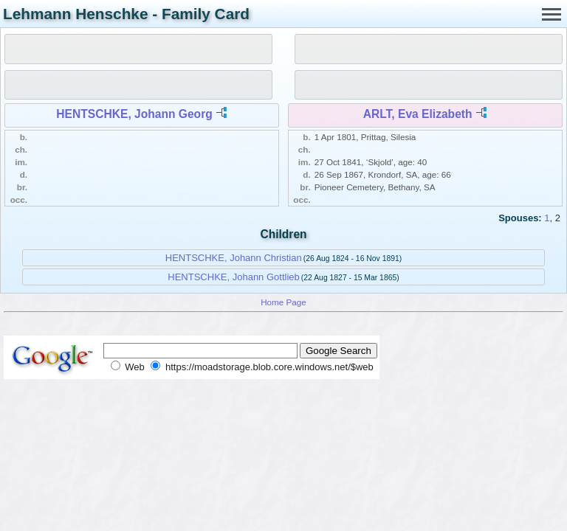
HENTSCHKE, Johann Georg (134, 114)
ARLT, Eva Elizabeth (417, 114)
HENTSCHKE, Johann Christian (233, 257)
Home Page (283, 302)
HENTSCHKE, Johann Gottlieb (233, 276)
